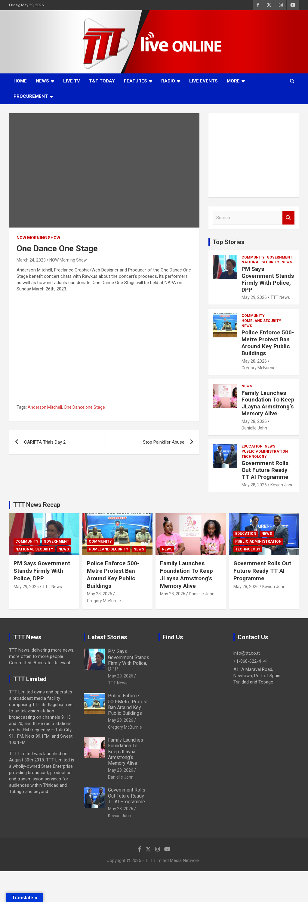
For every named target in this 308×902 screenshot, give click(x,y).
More (233, 81)
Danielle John (254, 428)
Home (20, 81)
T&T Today (102, 81)
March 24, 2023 (31, 260)
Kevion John (282, 484)
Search (288, 218)
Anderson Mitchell (45, 407)
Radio (168, 81)
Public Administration (265, 451)
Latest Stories (107, 637)
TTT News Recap (36, 504)
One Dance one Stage (84, 407)
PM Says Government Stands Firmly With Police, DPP (268, 279)
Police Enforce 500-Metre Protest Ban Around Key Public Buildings (268, 342)
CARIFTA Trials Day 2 (45, 442)
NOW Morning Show (38, 237)
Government (279, 257)
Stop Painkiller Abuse (163, 442)
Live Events (203, 81)
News (42, 81)
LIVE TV (71, 81)
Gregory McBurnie (259, 367)
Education (252, 446)
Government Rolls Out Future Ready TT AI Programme (265, 470)
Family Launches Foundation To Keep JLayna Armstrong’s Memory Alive (268, 403)
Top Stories (229, 242)
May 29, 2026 (254, 297)
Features (135, 81)
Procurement (31, 96)
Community (253, 257)
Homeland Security (261, 321)
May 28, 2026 (254, 361)
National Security (260, 262)
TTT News (280, 297)
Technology (254, 456)
